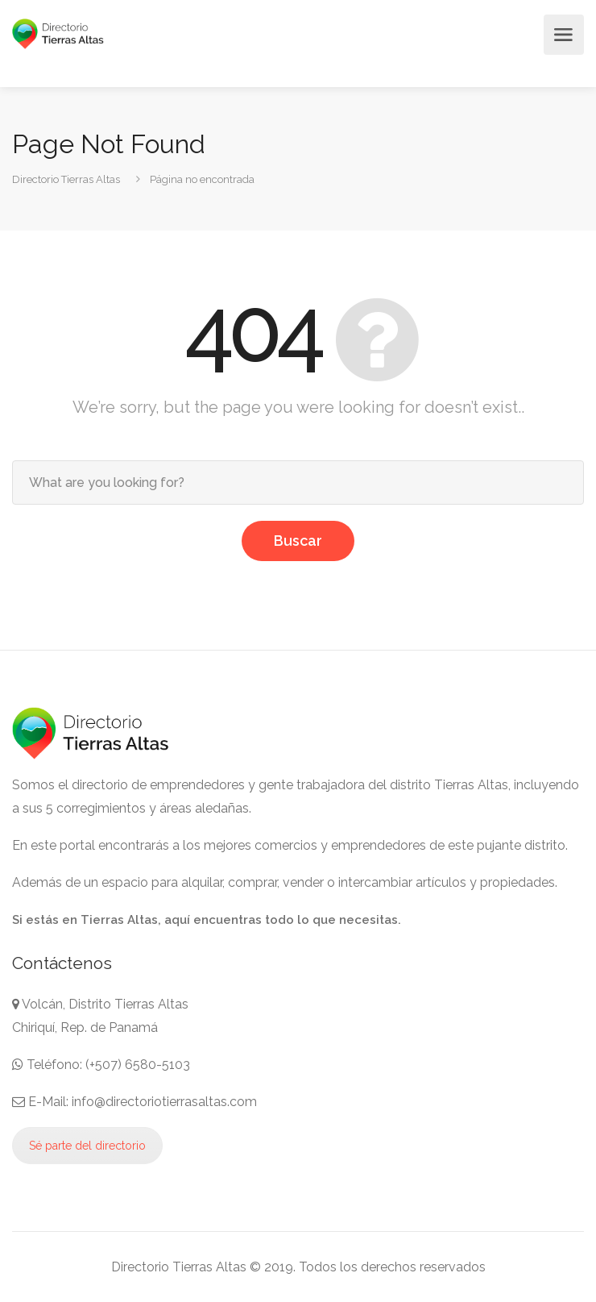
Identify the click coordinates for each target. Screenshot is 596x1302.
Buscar (298, 540)
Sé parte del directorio (87, 1145)
